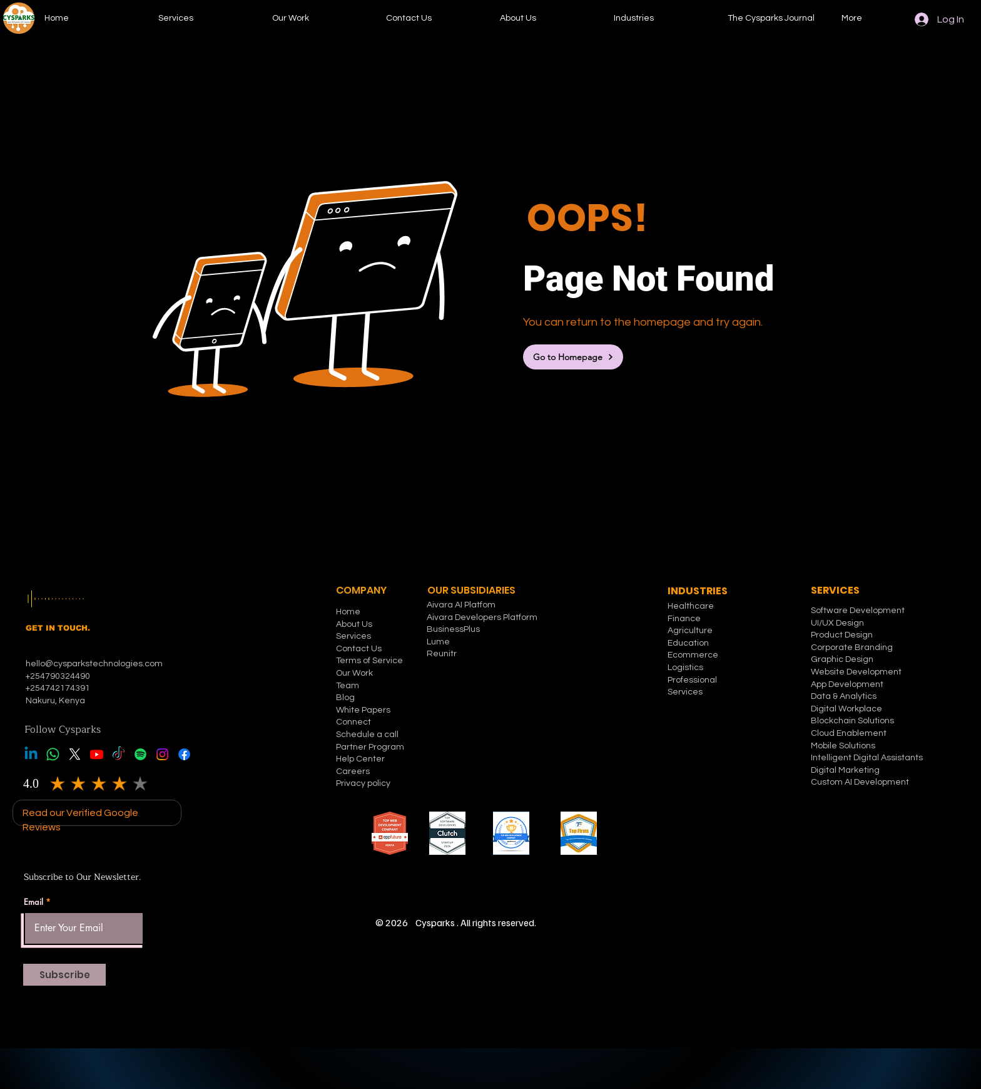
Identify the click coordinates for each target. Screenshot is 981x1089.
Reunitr (442, 653)
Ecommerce (693, 655)
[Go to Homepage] (573, 356)
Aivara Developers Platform (482, 617)
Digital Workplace (847, 708)
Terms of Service (369, 660)
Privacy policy (363, 783)
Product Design (842, 635)
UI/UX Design (837, 623)
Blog (345, 697)
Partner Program (370, 747)
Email (33, 902)
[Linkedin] (31, 754)
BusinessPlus (453, 629)
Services (353, 636)
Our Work (354, 673)
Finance (684, 618)
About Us (354, 624)
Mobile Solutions (843, 745)
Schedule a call (367, 734)
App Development (847, 684)
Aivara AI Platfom (461, 605)
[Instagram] (162, 754)
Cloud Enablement (849, 733)
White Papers (363, 710)
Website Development (856, 672)
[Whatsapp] (53, 754)
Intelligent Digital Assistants (867, 757)
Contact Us (359, 648)
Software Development (858, 610)
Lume (438, 641)
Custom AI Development (860, 782)
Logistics (685, 667)
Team (347, 685)
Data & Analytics (844, 696)
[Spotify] (140, 754)
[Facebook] (184, 754)
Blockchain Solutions (852, 720)
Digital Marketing (845, 770)
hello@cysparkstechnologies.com (95, 663)
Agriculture (690, 630)
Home (348, 611)
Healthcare (691, 606)
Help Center (360, 759)
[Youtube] (96, 754)
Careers (353, 771)
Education (688, 643)
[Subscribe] (64, 975)
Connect (353, 722)
